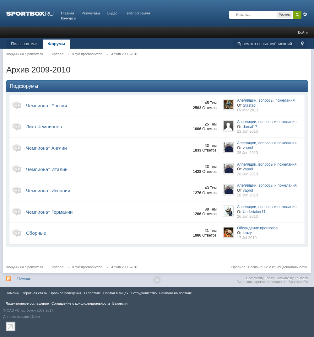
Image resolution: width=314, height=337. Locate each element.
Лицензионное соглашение (27, 303)
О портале (92, 293)
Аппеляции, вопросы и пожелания (266, 122)
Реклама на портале (175, 293)
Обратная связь (34, 293)
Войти (303, 32)
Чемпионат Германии (49, 212)
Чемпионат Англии (46, 148)
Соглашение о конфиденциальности (277, 267)
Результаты (91, 13)
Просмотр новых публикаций (264, 43)
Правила (238, 267)
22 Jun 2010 (247, 131)
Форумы (56, 43)
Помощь (24, 278)
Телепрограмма (137, 13)
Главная (67, 13)
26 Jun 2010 (247, 216)
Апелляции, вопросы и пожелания (267, 185)
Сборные (36, 233)
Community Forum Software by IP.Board (277, 278)
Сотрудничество (144, 293)
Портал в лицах (115, 293)
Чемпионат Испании (48, 190)
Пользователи (24, 43)
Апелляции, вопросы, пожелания (266, 100)
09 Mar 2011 (247, 110)
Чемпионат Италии (47, 169)
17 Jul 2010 (247, 238)
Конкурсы (68, 18)
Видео (112, 13)
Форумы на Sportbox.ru (24, 267)
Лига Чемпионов (44, 126)
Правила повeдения (65, 293)
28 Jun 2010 (247, 153)
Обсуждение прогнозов (257, 228)
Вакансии (119, 303)
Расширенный (305, 14)
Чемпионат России (46, 105)
